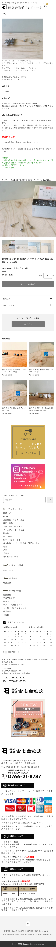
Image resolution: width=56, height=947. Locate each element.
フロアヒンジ (9, 598)
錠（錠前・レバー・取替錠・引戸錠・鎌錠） (22, 543)
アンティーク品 (15, 509)
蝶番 (5, 547)
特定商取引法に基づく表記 (14, 931)
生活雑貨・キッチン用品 (13, 520)
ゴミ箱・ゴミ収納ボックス (14, 608)
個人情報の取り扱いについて (38, 931)
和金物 (6, 533)
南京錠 (6, 516)
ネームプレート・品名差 (13, 530)
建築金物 (7, 595)
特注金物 (7, 583)
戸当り (6, 553)
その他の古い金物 (11, 557)
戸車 (5, 550)
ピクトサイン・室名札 (12, 527)
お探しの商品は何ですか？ (14, 495)
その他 (6, 615)
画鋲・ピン (8, 513)
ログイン (28, 324)
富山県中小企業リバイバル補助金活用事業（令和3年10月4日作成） (28, 934)
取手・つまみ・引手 (12, 540)
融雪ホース (8, 611)
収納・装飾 (8, 523)
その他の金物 (15, 591)
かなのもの (8, 570)
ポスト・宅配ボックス (12, 605)
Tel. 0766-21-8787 (14, 677)
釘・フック (8, 536)
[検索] (50, 500)
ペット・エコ (9, 601)
